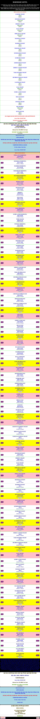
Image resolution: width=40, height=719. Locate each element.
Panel (38, 156)
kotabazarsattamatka (27, 670)
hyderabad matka (3, 662)
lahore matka (3, 661)
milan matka (7, 661)
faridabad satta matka (4, 666)
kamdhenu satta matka (27, 668)
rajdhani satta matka (18, 667)
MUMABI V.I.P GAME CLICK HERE (20, 121)
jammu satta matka (34, 668)
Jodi (2, 156)
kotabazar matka (30, 663)
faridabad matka (17, 660)
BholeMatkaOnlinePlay (3, 717)
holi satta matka (6, 667)
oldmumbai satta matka (20, 670)
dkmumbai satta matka (27, 669)
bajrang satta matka (14, 669)
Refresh (20, 16)
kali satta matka (15, 664)
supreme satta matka (13, 668)
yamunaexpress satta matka (27, 666)
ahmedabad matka (13, 662)
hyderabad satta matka (6, 668)
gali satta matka (27, 664)
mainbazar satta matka (12, 670)
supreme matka (8, 662)
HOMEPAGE (20, 715)
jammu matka (24, 662)
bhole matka (28, 662)
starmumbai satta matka (32, 667)
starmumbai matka (31, 661)
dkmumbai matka (8, 663)
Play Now (19, 158)
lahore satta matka (34, 666)
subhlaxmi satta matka (33, 664)
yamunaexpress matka (36, 660)
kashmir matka (3, 663)
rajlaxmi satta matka (25, 667)
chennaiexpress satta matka (12, 666)
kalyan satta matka (8, 669)
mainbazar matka (19, 663)
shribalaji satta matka (21, 664)
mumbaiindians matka (6, 660)
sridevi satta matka (9, 664)
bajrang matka (37, 662)
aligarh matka (36, 661)
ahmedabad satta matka (20, 668)
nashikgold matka (13, 663)
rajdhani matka (20, 661)
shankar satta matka (3, 664)
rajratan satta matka (12, 667)
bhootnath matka (29, 660)
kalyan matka (33, 662)
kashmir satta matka (21, 669)
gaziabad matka (12, 660)
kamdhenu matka (19, 662)
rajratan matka (15, 661)
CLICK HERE (20, 121)
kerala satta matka (36, 663)
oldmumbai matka (25, 663)
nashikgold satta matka (34, 669)
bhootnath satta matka (19, 666)
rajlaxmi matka (25, 661)
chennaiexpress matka (23, 660)
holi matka (11, 661)
